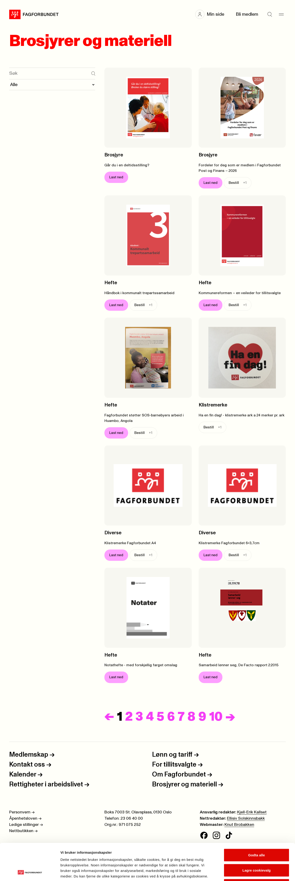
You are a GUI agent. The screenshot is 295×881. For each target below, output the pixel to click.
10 (216, 717)
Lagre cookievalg (256, 836)
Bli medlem (247, 14)
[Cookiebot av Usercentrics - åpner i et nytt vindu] (30, 872)
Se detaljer (248, 872)
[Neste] (230, 717)
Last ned (116, 177)
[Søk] (269, 14)
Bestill (238, 183)
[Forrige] (109, 717)
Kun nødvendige (256, 851)
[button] (212, 14)
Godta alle (256, 820)
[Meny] (281, 14)
